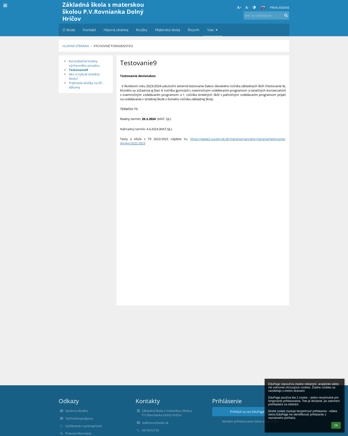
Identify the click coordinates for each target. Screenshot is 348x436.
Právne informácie (78, 433)
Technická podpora (79, 418)
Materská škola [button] (167, 30)
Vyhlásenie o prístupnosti (83, 426)
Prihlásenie (279, 7)
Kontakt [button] (89, 30)
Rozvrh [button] (193, 30)
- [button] (247, 7)
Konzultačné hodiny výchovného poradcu (84, 63)
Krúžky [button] (141, 30)
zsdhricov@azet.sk (155, 423)
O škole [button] (69, 30)
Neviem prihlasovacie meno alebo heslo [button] (250, 421)
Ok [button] (336, 425)
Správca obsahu (76, 410)
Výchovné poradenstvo (113, 46)
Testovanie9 (78, 70)
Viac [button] (213, 30)
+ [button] (239, 7)
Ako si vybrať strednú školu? (84, 76)
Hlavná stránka (75, 46)
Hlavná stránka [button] (116, 30)
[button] (263, 7)
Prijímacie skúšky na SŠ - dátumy (86, 85)
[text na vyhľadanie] (266, 15)
